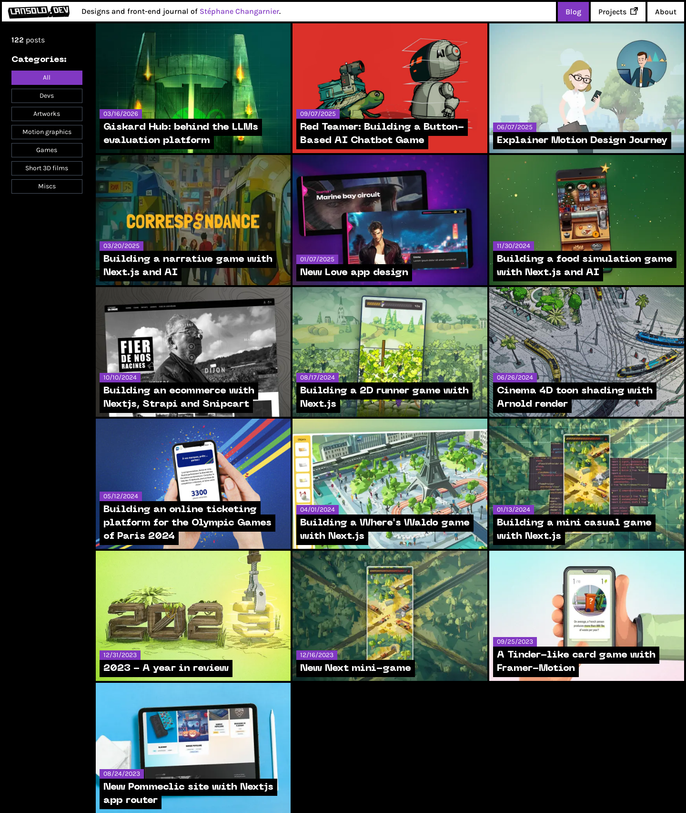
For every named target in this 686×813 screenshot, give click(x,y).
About (665, 11)
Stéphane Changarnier (239, 11)
